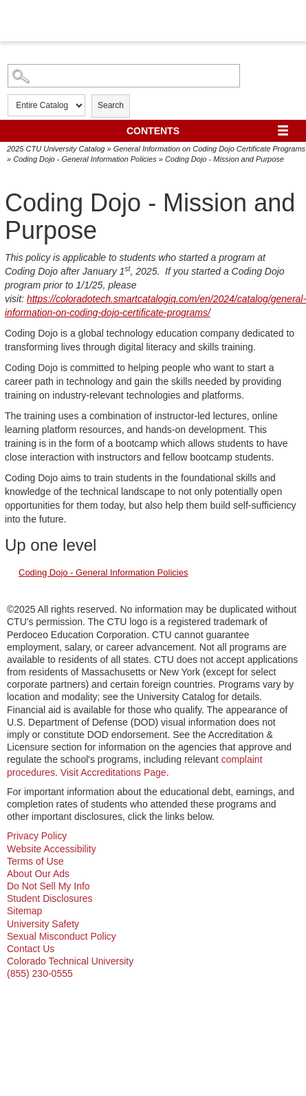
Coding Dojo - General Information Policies (85, 159)
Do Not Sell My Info (48, 886)
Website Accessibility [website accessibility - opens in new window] (51, 848)
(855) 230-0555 (40, 973)
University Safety (43, 923)
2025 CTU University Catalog (56, 149)
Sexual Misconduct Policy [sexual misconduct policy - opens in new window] (61, 936)
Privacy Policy (37, 835)
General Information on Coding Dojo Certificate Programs (209, 149)
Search (111, 105)
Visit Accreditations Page (113, 772)
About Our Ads (38, 873)
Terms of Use (35, 861)
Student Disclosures (50, 898)
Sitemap (24, 910)
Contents (153, 130)
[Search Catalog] (124, 75)
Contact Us (30, 948)
